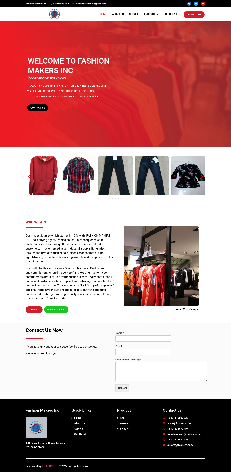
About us (118, 14)
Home (103, 14)
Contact (122, 388)
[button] (151, 14)
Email (120, 346)
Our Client (170, 14)
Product (151, 14)
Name (120, 333)
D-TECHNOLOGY (51, 466)
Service (134, 14)
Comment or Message (128, 359)
